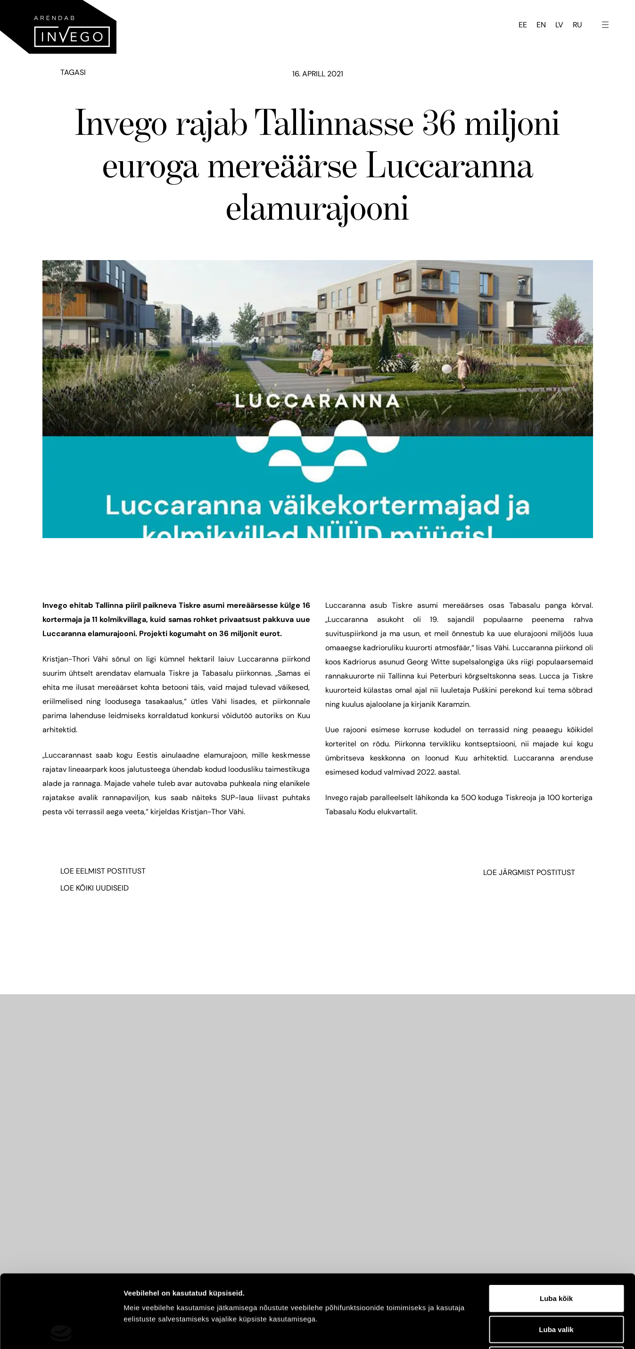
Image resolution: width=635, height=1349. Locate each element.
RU (577, 24)
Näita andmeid (486, 1330)
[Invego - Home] (58, 27)
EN (541, 24)
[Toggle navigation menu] (605, 24)
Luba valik (556, 1256)
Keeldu (556, 1287)
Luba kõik (556, 1225)
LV (559, 24)
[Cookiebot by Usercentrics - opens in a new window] (61, 1331)
